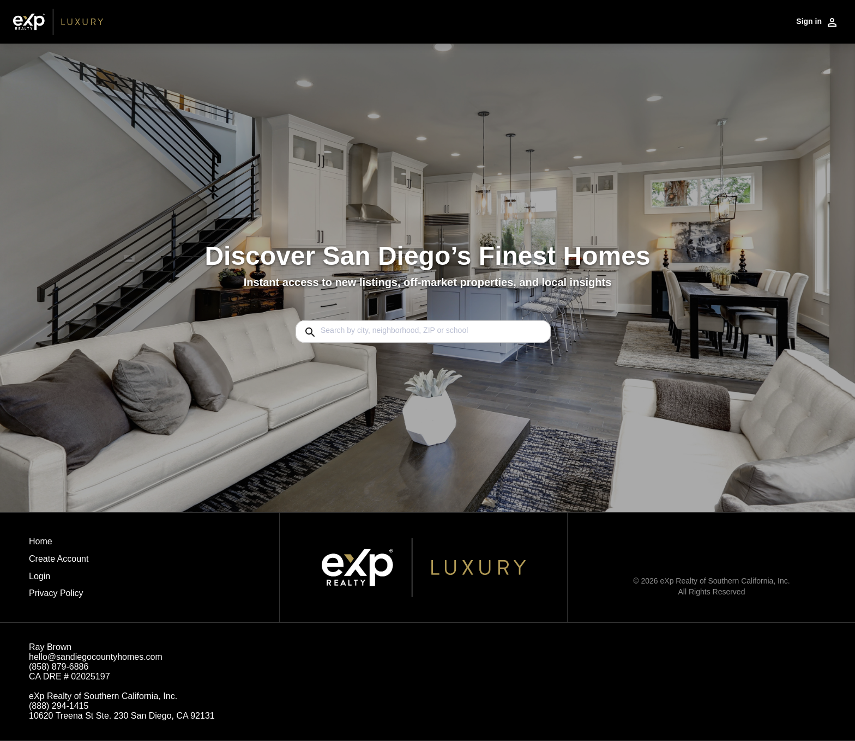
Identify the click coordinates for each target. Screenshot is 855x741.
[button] (58, 579)
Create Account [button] (58, 558)
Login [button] (39, 576)
